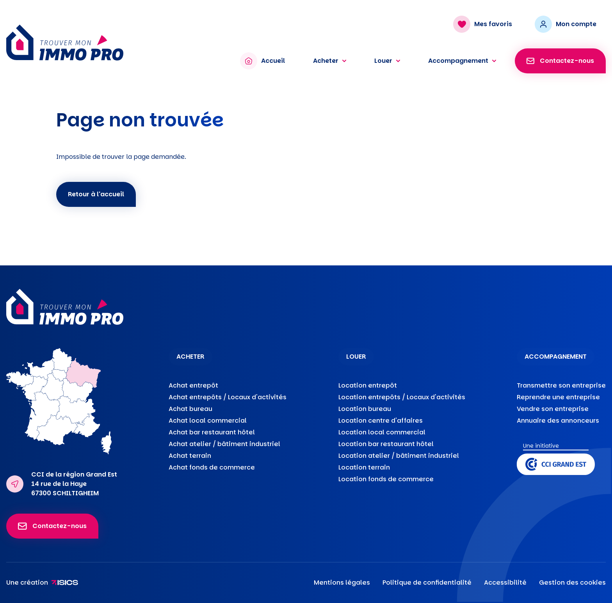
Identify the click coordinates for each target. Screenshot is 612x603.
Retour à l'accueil (96, 194)
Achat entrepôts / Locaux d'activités (227, 397)
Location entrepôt (367, 385)
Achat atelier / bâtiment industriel (224, 443)
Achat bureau (190, 408)
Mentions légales (342, 582)
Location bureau (364, 408)
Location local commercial (381, 432)
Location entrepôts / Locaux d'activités (401, 397)
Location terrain (364, 467)
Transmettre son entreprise (561, 385)
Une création (42, 582)
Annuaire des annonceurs (558, 420)
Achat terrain (190, 455)
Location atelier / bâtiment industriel (398, 455)
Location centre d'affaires (380, 420)
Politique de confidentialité (426, 582)
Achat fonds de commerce (212, 467)
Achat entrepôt (193, 385)
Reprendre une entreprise (558, 397)
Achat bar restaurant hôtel (212, 432)
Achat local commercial (208, 420)
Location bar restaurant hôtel (386, 443)
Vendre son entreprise (553, 408)
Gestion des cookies (572, 582)
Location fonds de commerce (386, 479)
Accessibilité (505, 582)
